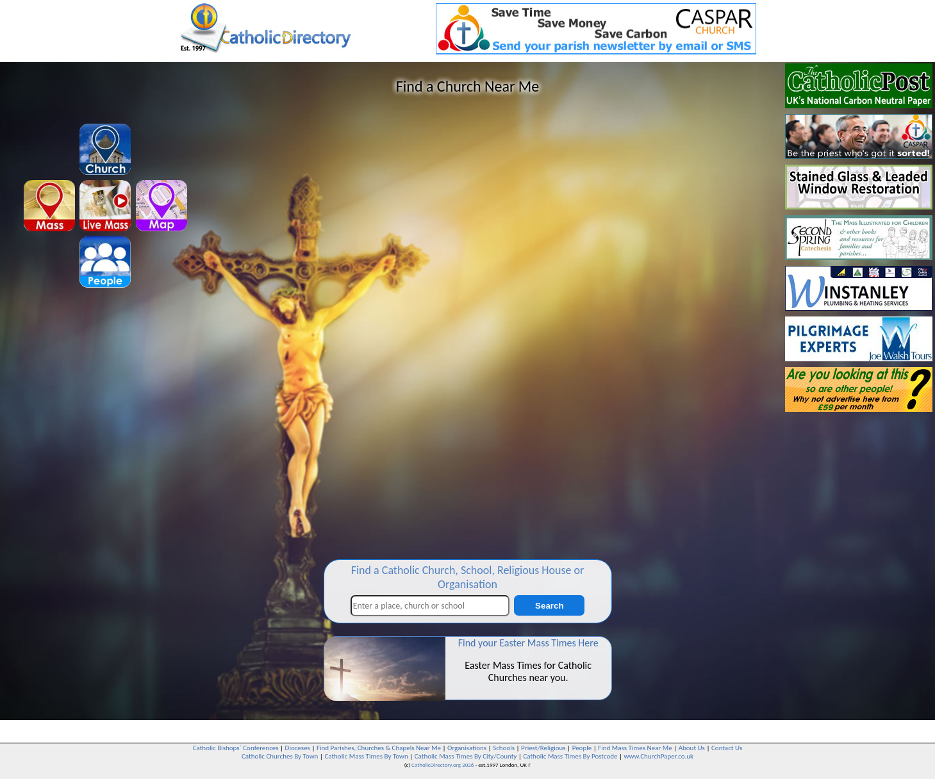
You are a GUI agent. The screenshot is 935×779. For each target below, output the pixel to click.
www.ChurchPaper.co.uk (658, 756)
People (582, 748)
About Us (692, 748)
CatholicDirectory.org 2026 (442, 764)
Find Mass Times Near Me (635, 748)
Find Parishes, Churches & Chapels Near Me (379, 748)
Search (549, 606)
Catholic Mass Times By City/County (466, 756)
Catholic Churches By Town (280, 756)
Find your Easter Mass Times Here (528, 643)
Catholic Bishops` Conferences (236, 748)
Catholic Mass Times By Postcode (570, 756)
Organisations (466, 748)
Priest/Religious (543, 748)
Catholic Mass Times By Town (366, 756)
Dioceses (297, 748)
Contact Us (726, 748)
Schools (504, 748)
